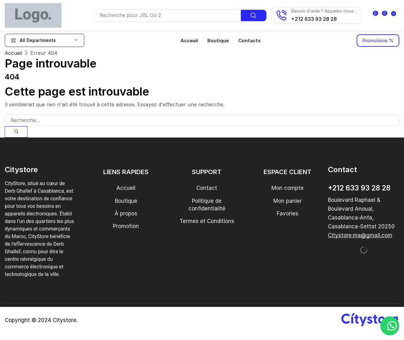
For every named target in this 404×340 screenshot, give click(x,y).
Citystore (64, 320)
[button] (376, 15)
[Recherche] (247, 15)
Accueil (13, 53)
